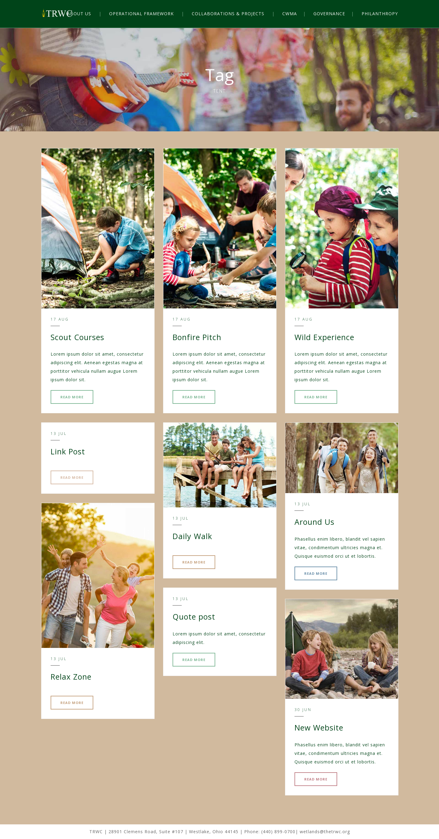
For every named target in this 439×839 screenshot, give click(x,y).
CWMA (289, 13)
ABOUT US (79, 13)
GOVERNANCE (329, 13)
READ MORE (72, 397)
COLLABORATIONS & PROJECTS (228, 13)
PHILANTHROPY (380, 13)
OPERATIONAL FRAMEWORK (141, 13)
